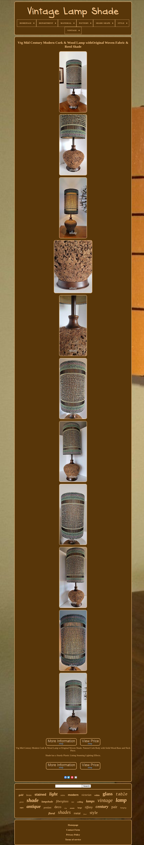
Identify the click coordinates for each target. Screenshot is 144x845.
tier (72, 802)
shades (64, 812)
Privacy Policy (73, 834)
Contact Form (73, 830)
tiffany (89, 807)
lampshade (47, 801)
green (22, 802)
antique (33, 806)
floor (85, 814)
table (122, 794)
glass (108, 793)
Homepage (73, 825)
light (53, 794)
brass (29, 795)
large (80, 808)
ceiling (80, 802)
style (94, 812)
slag (65, 808)
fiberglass (62, 801)
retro (63, 795)
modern (73, 794)
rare (21, 808)
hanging (123, 808)
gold (21, 795)
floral (51, 813)
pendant (47, 807)
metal (77, 813)
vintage (105, 800)
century (102, 806)
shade (33, 800)
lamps (90, 801)
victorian (86, 794)
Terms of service (73, 839)
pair (114, 807)
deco (57, 807)
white (97, 795)
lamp (121, 800)
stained (40, 794)
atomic (72, 808)
